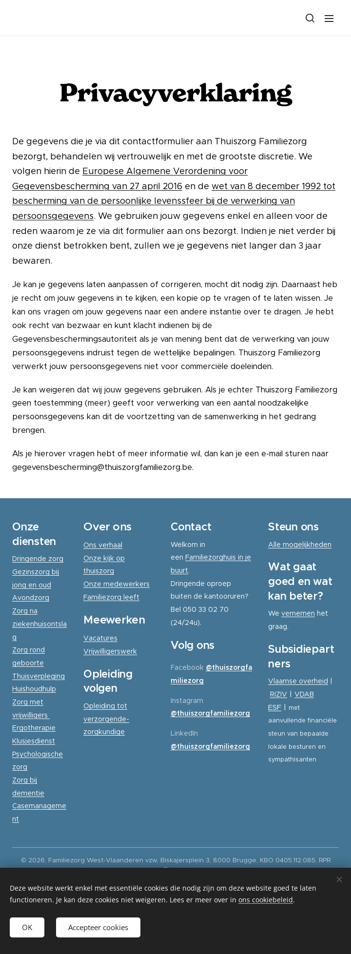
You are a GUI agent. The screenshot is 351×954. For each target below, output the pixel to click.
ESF (274, 706)
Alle (275, 544)
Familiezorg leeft (111, 597)
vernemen (298, 613)
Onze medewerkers (116, 584)
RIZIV (278, 694)
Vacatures (100, 638)
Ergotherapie (34, 727)
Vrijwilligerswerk (110, 651)
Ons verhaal (102, 545)
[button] (309, 18)
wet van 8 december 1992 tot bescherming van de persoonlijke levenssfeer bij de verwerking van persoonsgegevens (173, 201)
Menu (329, 18)
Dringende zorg (37, 558)
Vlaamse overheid (298, 681)
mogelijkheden (307, 544)
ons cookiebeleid (265, 899)
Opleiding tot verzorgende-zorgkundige (106, 718)
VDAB (304, 694)
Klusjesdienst (33, 741)
